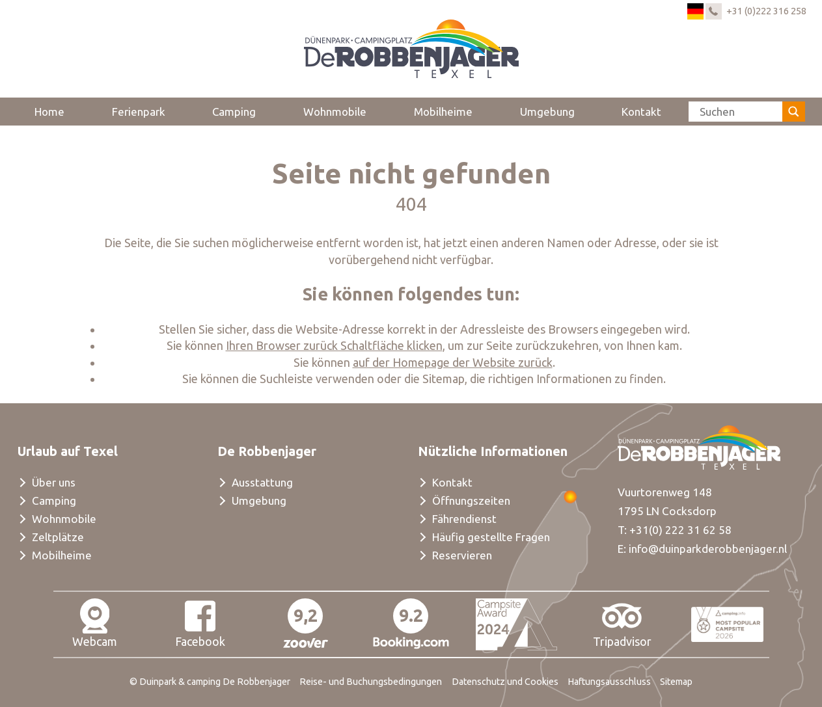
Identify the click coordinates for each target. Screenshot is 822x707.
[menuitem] (50, 111)
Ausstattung (262, 482)
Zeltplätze (58, 537)
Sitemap (676, 681)
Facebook (200, 623)
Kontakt (641, 111)
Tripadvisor (622, 623)
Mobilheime (443, 111)
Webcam (94, 623)
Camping (234, 111)
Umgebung (547, 111)
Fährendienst (464, 519)
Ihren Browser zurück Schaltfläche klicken (334, 345)
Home (49, 111)
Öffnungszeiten (471, 500)
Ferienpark (138, 111)
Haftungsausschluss (609, 681)
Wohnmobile (334, 111)
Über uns (53, 482)
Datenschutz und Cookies (505, 681)
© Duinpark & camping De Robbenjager (210, 681)
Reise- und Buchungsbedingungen (370, 681)
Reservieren (462, 555)
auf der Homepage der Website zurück (453, 362)
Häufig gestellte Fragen (491, 537)
